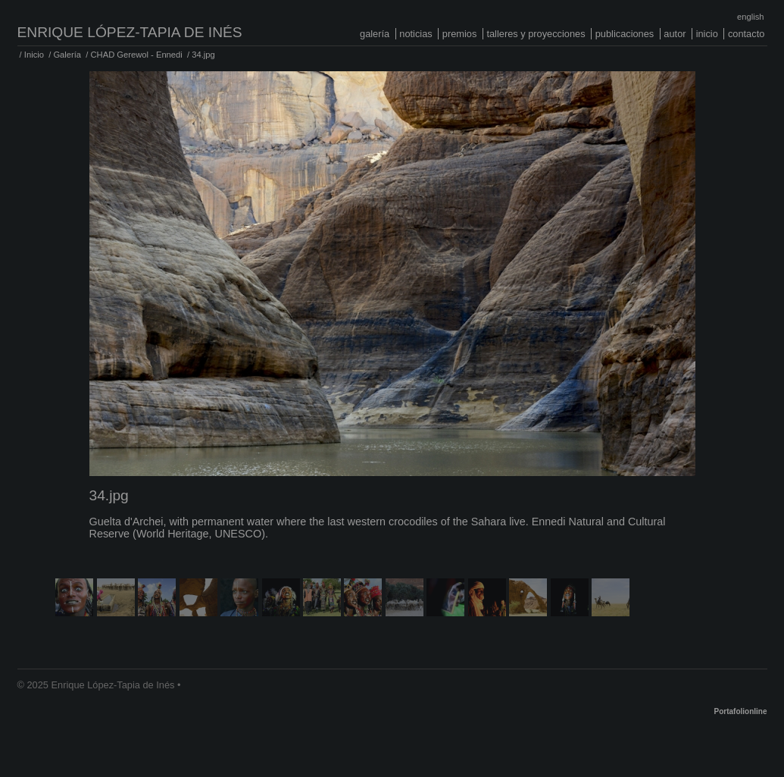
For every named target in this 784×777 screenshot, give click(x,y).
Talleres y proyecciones (535, 33)
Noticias (415, 33)
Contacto (746, 33)
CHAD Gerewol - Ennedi (137, 54)
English (750, 16)
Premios (459, 33)
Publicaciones (624, 33)
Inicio (707, 33)
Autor (675, 33)
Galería (374, 33)
